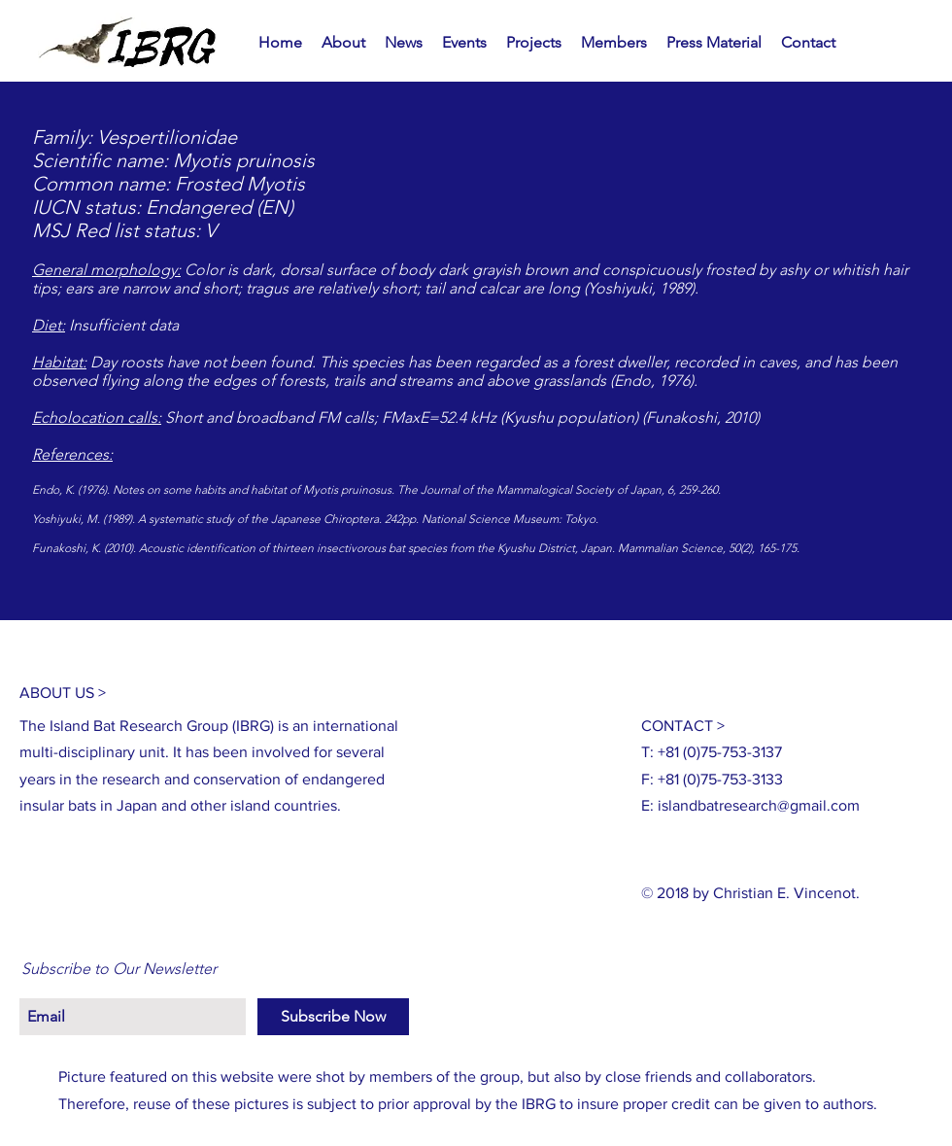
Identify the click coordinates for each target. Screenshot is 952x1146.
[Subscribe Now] (333, 1016)
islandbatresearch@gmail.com (759, 805)
